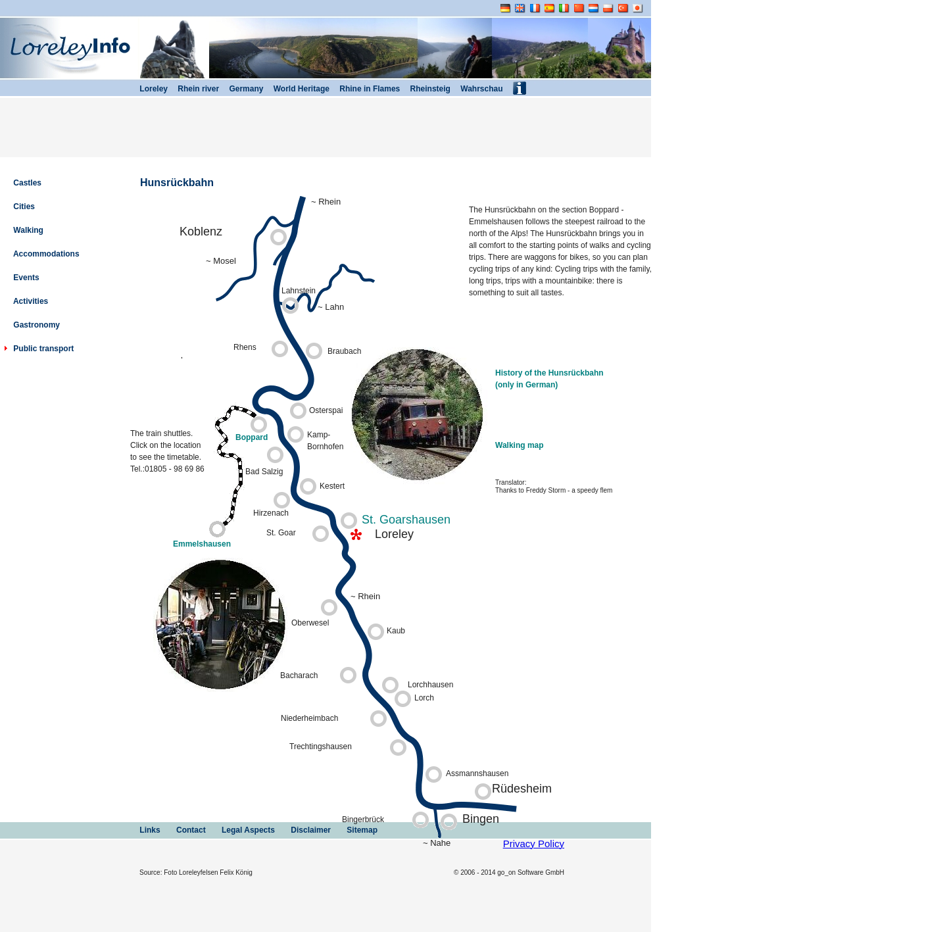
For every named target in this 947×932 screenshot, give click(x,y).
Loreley (148, 88)
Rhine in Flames (364, 88)
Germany (241, 88)
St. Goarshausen (406, 519)
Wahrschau (476, 88)
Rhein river (193, 88)
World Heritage (296, 88)
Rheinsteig (425, 88)
